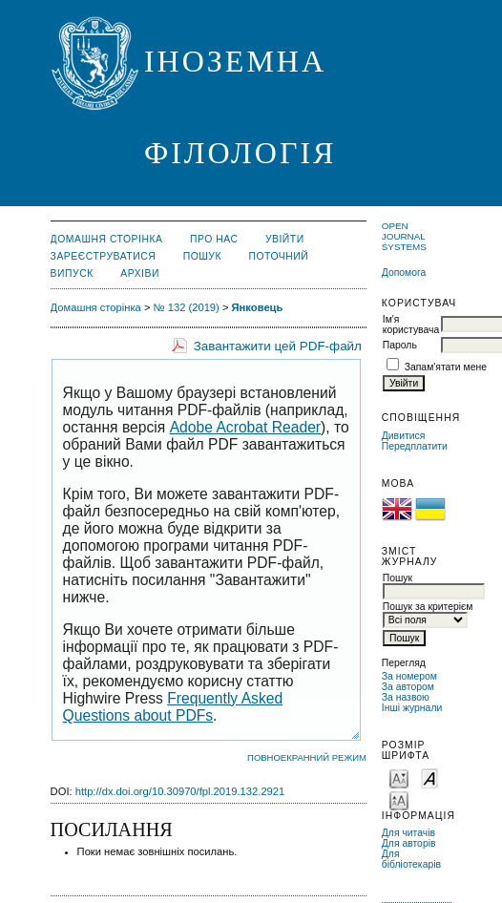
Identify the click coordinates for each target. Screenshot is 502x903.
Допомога (404, 272)
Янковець (257, 307)
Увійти (284, 239)
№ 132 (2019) (187, 307)
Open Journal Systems (404, 236)
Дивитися (404, 435)
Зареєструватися (104, 256)
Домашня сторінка (107, 239)
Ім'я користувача (411, 324)
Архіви (139, 273)
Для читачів (408, 833)
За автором (408, 687)
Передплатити (415, 446)
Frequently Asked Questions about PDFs (173, 707)
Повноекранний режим (306, 757)
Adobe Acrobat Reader (245, 427)
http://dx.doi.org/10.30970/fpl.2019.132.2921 (180, 791)
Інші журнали (412, 708)
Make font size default (429, 777)
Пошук (202, 256)
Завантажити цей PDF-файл (278, 346)
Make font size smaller (398, 777)
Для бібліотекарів (411, 859)
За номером (409, 676)
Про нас (214, 239)
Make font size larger (398, 799)
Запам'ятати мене (446, 367)
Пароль (400, 345)
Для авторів (409, 843)
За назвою (405, 697)
